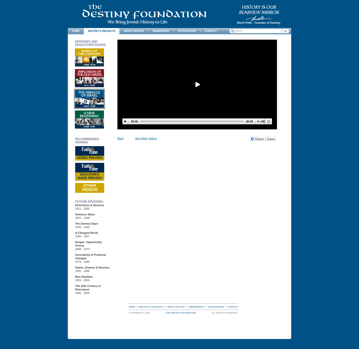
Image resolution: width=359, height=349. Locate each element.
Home (131, 307)
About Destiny (176, 307)
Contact (233, 307)
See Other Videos (146, 138)
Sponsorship (215, 307)
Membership (196, 307)
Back (120, 138)
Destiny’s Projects (151, 307)
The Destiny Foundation (144, 14)
